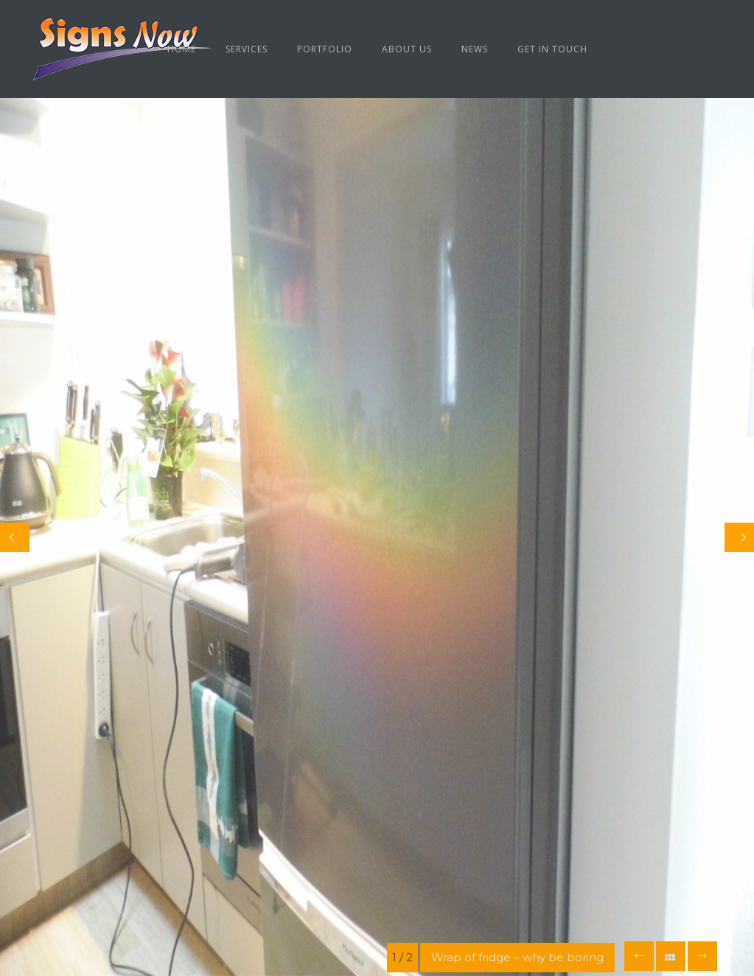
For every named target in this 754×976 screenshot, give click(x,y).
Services (247, 49)
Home (181, 49)
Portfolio (324, 49)
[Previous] (14, 537)
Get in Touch (552, 49)
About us (407, 49)
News (474, 49)
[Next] (739, 537)
